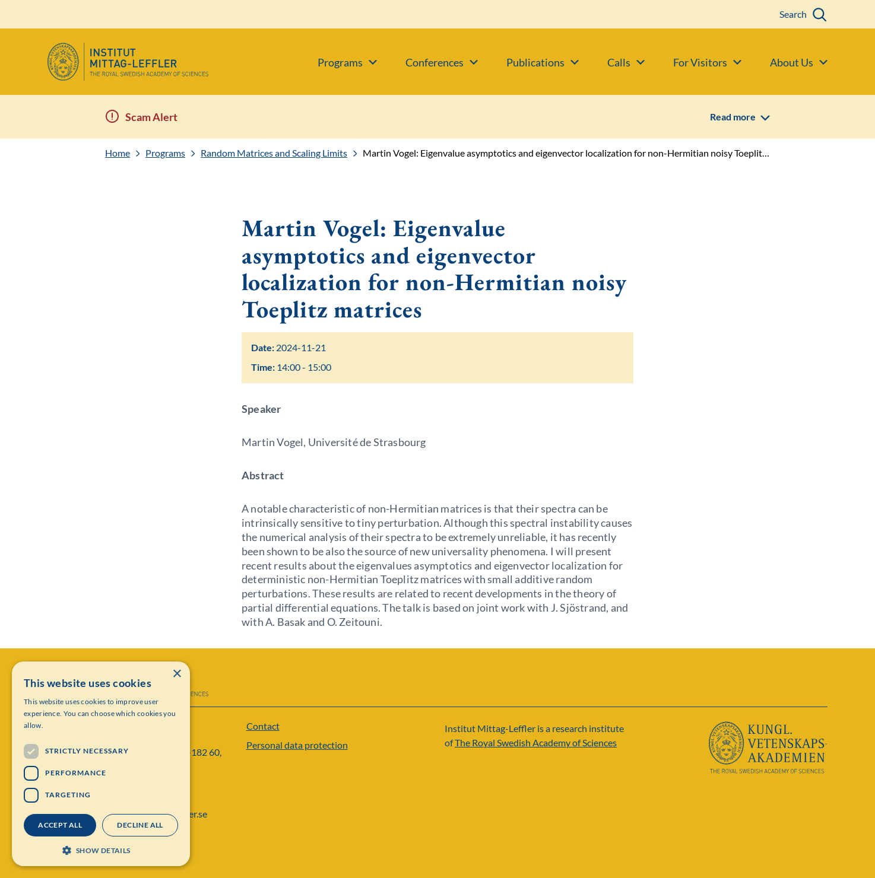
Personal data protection (297, 744)
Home (117, 153)
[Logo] (104, 61)
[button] (101, 849)
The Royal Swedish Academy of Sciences (536, 742)
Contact (263, 725)
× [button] (176, 674)
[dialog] (101, 763)
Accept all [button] (60, 824)
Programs (165, 153)
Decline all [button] (140, 824)
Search (793, 14)
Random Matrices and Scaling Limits (274, 153)
